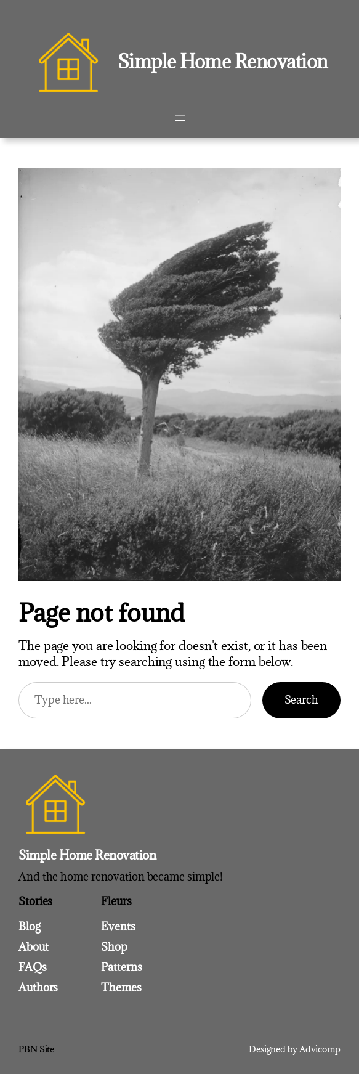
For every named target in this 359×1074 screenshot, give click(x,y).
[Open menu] (179, 118)
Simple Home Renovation (223, 61)
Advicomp (320, 1049)
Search (301, 700)
